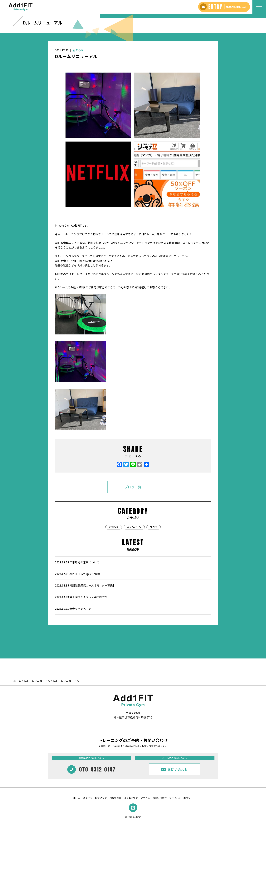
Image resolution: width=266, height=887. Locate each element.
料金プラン (101, 861)
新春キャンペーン (73, 672)
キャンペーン (134, 590)
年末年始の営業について (77, 626)
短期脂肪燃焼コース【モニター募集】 (85, 649)
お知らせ (78, 114)
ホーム (17, 744)
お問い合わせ (159, 861)
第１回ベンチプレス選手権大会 (81, 661)
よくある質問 (131, 861)
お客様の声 (115, 861)
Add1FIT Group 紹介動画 (77, 637)
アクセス (145, 861)
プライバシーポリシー (181, 861)
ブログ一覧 (132, 550)
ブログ (153, 590)
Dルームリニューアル (37, 744)
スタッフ (87, 861)
